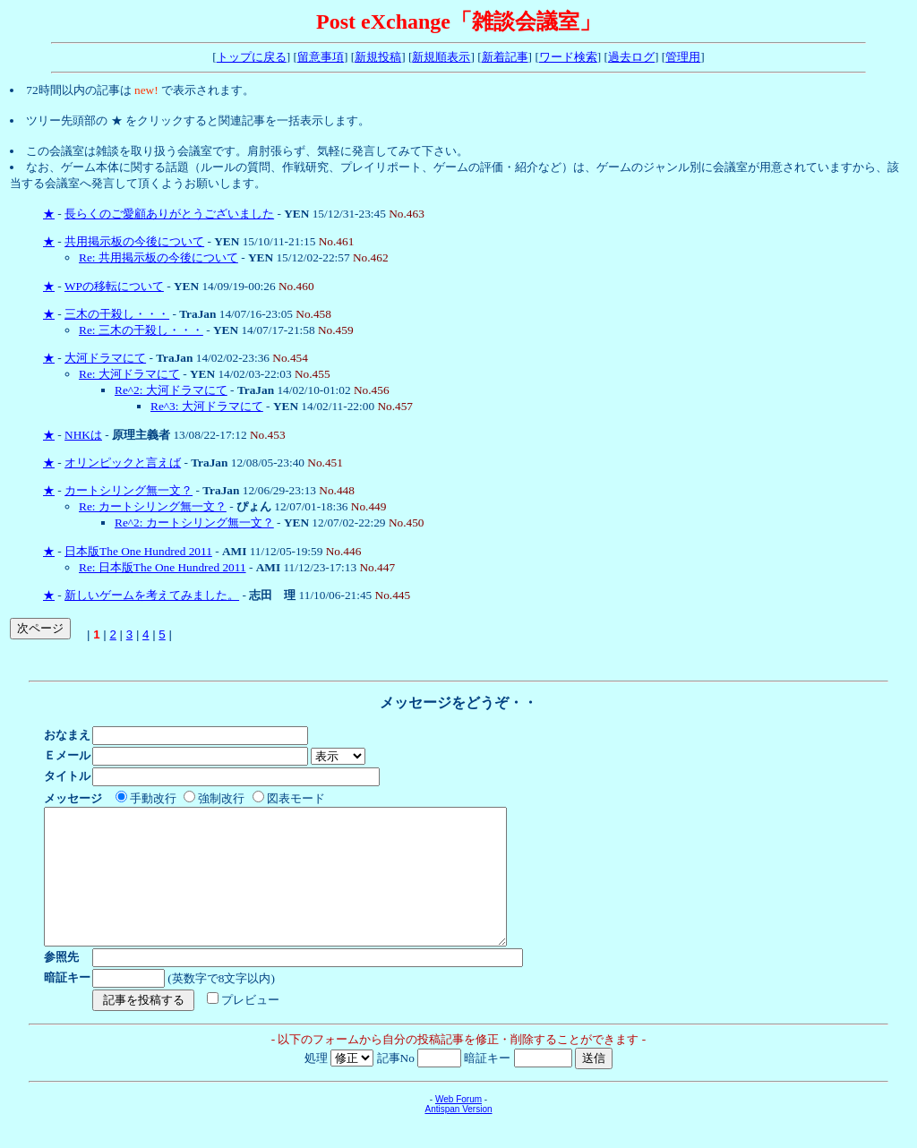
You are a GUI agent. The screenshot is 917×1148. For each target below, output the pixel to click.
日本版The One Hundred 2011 (138, 551)
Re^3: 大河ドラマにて (206, 406)
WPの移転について (114, 286)
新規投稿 (378, 57)
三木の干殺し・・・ (116, 314)
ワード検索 (568, 57)
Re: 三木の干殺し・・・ (141, 330)
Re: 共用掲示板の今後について (158, 257)
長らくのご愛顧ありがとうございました (169, 213)
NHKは (83, 434)
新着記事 (505, 57)
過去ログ (631, 57)
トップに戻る (252, 57)
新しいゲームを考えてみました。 (151, 595)
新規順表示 (441, 57)
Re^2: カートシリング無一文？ (194, 522)
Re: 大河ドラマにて (129, 374)
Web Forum (458, 1126)
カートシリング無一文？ (128, 490)
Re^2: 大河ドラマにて (171, 390)
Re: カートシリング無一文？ (153, 506)
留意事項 (320, 57)
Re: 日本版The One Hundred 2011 (162, 567)
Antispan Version (458, 1136)
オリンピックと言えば (122, 462)
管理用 (682, 57)
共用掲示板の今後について (134, 241)
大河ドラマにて (105, 357)
